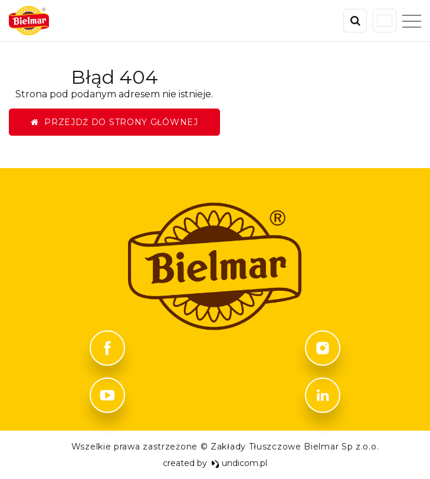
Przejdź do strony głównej (114, 122)
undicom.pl (239, 463)
